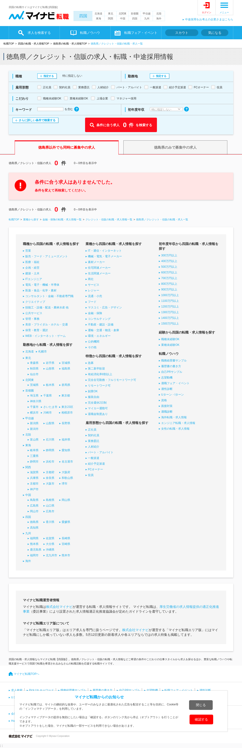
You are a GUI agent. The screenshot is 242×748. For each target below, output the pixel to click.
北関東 (122, 13)
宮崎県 (66, 544)
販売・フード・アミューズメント (46, 256)
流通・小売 (95, 296)
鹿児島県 (35, 549)
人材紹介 (93, 446)
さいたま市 (50, 407)
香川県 (50, 522)
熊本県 (34, 544)
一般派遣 (93, 458)
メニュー (224, 12)
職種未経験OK (170, 339)
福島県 (66, 368)
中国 (122, 18)
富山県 (34, 439)
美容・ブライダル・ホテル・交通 (46, 324)
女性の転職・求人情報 (175, 428)
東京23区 (67, 407)
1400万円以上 (170, 318)
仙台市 (34, 374)
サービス (93, 284)
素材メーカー (96, 262)
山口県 (50, 505)
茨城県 (34, 385)
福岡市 (34, 555)
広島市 (50, 511)
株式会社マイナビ (59, 607)
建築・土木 (32, 273)
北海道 (98, 13)
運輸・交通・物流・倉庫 (103, 330)
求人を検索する (39, 33)
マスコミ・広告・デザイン (105, 307)
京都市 (34, 483)
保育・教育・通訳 (36, 330)
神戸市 (34, 489)
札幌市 (42, 351)
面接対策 (167, 406)
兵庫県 (34, 478)
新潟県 (34, 423)
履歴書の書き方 (171, 366)
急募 (91, 363)
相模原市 (67, 412)
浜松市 (50, 461)
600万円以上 (169, 272)
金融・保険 (95, 313)
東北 (110, 13)
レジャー (93, 290)
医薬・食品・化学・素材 (40, 290)
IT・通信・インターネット (105, 250)
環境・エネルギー (99, 336)
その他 (92, 347)
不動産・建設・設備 (100, 324)
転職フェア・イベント (140, 33)
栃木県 (50, 385)
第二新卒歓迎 (96, 368)
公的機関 (93, 341)
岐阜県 (34, 450)
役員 (91, 475)
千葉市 (34, 407)
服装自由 (93, 397)
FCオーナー (95, 469)
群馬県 (66, 385)
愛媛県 (66, 522)
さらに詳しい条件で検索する (37, 120)
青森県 (34, 363)
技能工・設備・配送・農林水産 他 (47, 307)
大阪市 (50, 483)
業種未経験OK (170, 345)
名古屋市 (67, 461)
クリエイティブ (35, 301)
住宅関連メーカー (99, 267)
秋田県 (34, 368)
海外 (158, 18)
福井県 (66, 439)
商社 (91, 279)
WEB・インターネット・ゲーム (45, 336)
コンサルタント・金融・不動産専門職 (49, 296)
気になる (214, 33)
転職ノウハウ (90, 33)
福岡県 (34, 538)
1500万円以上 (170, 323)
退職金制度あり (98, 414)
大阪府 (66, 472)
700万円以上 (169, 278)
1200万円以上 (170, 306)
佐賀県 (50, 538)
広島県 (34, 505)
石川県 (50, 439)
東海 (98, 18)
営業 (28, 250)
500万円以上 (169, 266)
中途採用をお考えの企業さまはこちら (209, 19)
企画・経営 (32, 267)
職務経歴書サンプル (174, 360)
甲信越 (147, 13)
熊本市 (66, 555)
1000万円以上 (170, 295)
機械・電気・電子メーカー (105, 256)
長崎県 (66, 538)
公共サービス (33, 313)
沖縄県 (50, 549)
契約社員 (93, 435)
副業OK (93, 391)
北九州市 (51, 555)
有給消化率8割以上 (100, 374)
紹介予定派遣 (96, 463)
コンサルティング (99, 319)
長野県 (66, 423)
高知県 (34, 527)
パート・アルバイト (100, 452)
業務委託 (93, 441)
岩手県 (50, 363)
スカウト (181, 33)
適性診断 (167, 389)
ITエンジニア (33, 279)
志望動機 (167, 377)
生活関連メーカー (99, 273)
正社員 (92, 429)
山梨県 (50, 423)
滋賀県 (34, 472)
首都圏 (134, 13)
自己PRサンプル (171, 372)
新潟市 (34, 429)
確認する (201, 719)
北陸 (158, 13)
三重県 (34, 456)
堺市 (64, 483)
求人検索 (16, 690)
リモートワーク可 (99, 385)
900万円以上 (169, 289)
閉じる (201, 705)
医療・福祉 (32, 262)
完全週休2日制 (97, 402)
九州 (146, 18)
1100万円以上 (170, 301)
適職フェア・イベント (175, 383)
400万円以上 (169, 261)
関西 (110, 18)
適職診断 (167, 411)
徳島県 (34, 522)
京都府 (50, 472)
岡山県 (66, 500)
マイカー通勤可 (98, 408)
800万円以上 (169, 283)
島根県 (50, 500)
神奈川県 (35, 401)
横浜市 (34, 412)
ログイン (206, 12)
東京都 (65, 395)
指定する (48, 76)
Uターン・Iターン (172, 394)
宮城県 (66, 363)
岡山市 (34, 511)
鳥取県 (34, 500)
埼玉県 (34, 395)
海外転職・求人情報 (174, 417)
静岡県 (50, 450)
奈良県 (50, 478)
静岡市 (34, 461)
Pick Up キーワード (41, 690)
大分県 (50, 544)
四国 (83, 16)
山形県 (50, 368)
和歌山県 (67, 478)
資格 (164, 400)
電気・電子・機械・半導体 (42, 284)
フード (92, 301)
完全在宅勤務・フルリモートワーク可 (112, 380)
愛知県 (66, 450)
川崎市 (47, 412)
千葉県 (47, 395)
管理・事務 (32, 319)
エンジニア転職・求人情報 (178, 423)
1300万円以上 (170, 312)
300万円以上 (169, 255)
